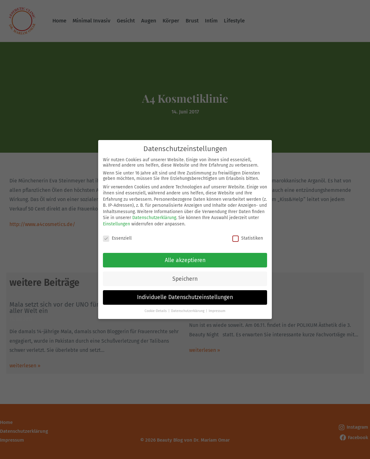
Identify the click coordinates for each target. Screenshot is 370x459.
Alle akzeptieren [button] (185, 257)
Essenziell (117, 235)
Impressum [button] (217, 308)
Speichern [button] (185, 275)
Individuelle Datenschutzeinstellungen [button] (185, 294)
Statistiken (247, 235)
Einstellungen (116, 221)
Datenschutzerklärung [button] (188, 308)
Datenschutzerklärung (154, 214)
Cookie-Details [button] (156, 308)
